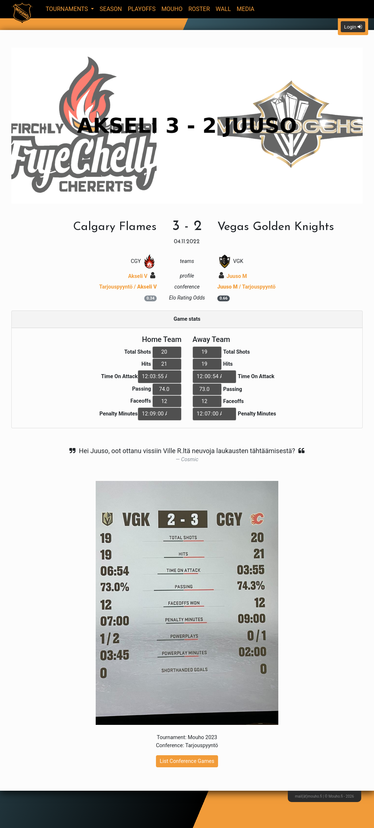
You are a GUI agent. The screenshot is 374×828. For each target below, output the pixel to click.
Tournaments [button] (67, 8)
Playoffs (142, 8)
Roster (199, 8)
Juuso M (233, 276)
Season (111, 8)
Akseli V (142, 276)
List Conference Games (187, 761)
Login (353, 27)
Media (246, 8)
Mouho (172, 8)
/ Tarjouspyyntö (246, 287)
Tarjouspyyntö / (128, 287)
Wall (223, 8)
